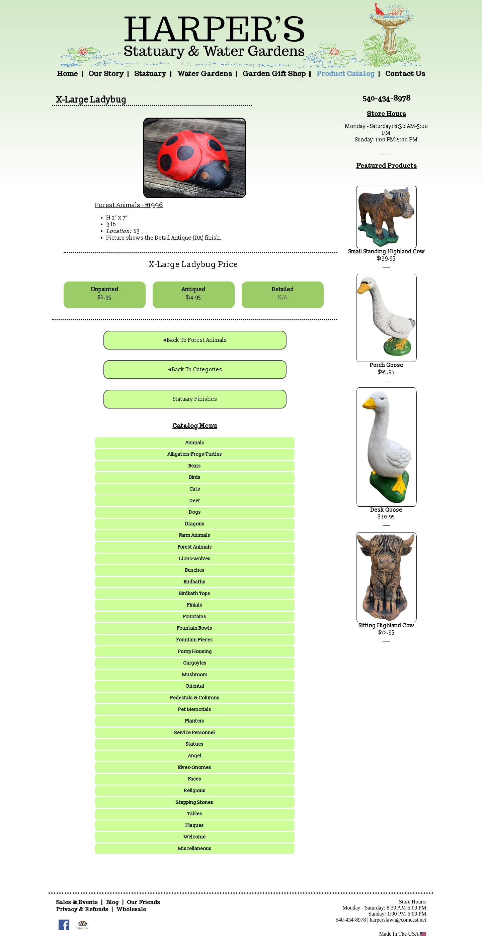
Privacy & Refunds (82, 909)
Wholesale (131, 909)
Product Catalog (345, 73)
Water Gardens (204, 73)
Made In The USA (402, 934)
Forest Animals (118, 205)
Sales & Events (77, 902)
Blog (113, 902)
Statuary (150, 73)
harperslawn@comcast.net (398, 920)
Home (67, 73)
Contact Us (405, 73)
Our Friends (143, 902)
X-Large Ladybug (91, 100)
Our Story (106, 73)
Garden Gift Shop (274, 73)
